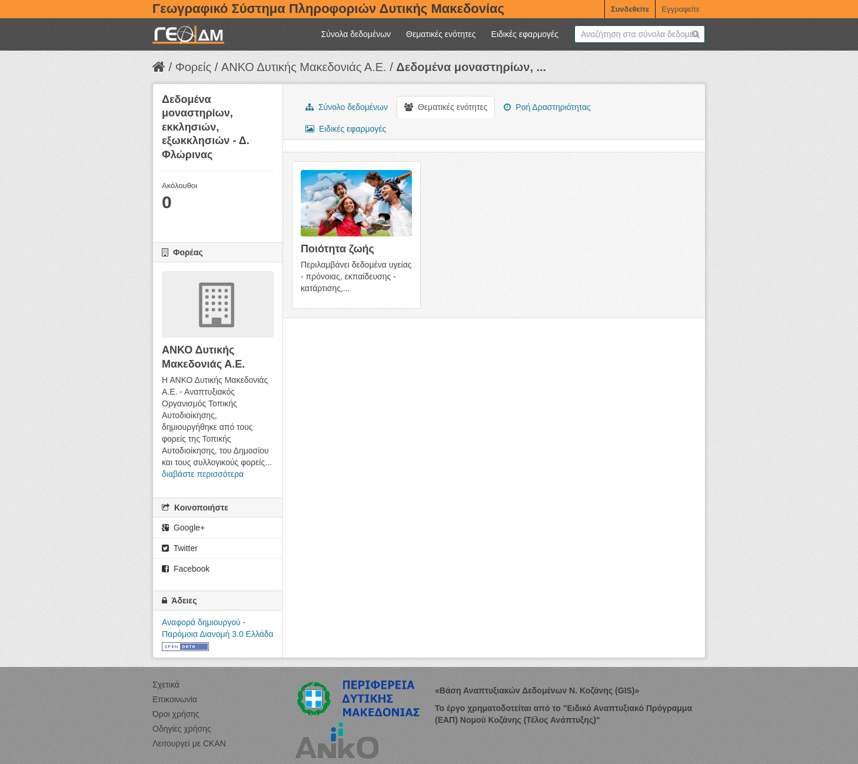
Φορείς (193, 67)
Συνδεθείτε (630, 9)
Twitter (180, 548)
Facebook (185, 568)
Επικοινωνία (174, 699)
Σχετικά (165, 684)
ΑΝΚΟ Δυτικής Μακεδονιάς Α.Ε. (304, 67)
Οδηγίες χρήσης (181, 728)
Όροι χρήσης (175, 714)
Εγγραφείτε (680, 9)
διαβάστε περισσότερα (203, 474)
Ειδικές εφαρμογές (524, 34)
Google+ (183, 527)
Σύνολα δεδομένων (356, 34)
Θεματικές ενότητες (440, 34)
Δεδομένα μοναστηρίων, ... (471, 67)
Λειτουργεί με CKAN (189, 743)
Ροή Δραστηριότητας (547, 107)
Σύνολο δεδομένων (346, 107)
